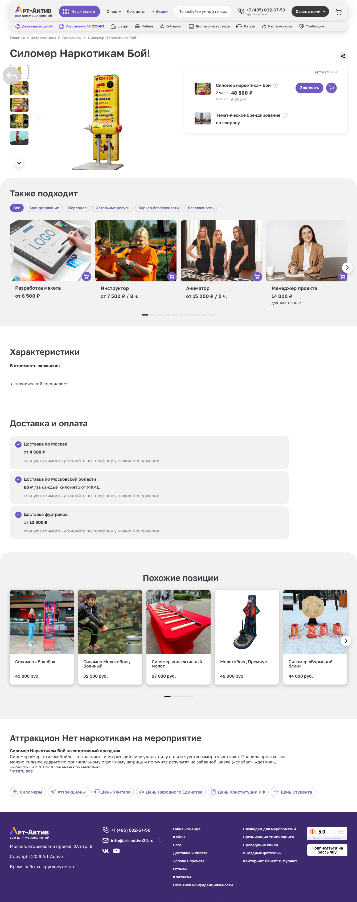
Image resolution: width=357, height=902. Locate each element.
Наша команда (186, 829)
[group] (103, 117)
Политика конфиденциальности (203, 885)
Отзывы (180, 869)
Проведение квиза (260, 845)
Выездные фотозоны (262, 853)
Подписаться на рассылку (327, 850)
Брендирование (44, 207)
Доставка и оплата (190, 853)
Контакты (136, 11)
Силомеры (27, 792)
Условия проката (188, 861)
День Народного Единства (170, 792)
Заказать (309, 87)
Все (16, 207)
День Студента (293, 792)
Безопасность (201, 207)
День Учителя (112, 792)
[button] (19, 163)
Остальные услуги (113, 207)
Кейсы (179, 837)
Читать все (21, 771)
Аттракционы (68, 792)
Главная (17, 37)
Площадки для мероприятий (269, 829)
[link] (327, 833)
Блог (177, 845)
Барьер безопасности (159, 207)
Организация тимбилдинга (268, 837)
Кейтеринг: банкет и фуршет (270, 861)
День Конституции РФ (238, 792)
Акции (160, 11)
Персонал (77, 207)
